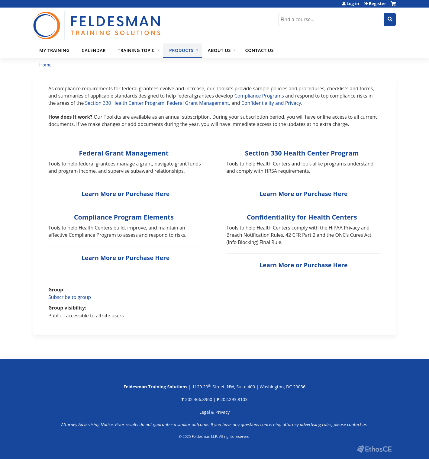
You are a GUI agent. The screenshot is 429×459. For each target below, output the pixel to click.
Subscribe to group (69, 297)
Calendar (94, 50)
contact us (357, 424)
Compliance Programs (259, 95)
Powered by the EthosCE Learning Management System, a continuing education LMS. (374, 449)
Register (377, 4)
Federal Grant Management (198, 103)
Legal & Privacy (214, 412)
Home (45, 65)
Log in (353, 4)
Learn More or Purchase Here (125, 194)
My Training (54, 50)
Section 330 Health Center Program (125, 103)
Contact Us (259, 50)
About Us (219, 50)
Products (181, 50)
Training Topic (136, 50)
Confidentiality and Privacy (271, 103)
